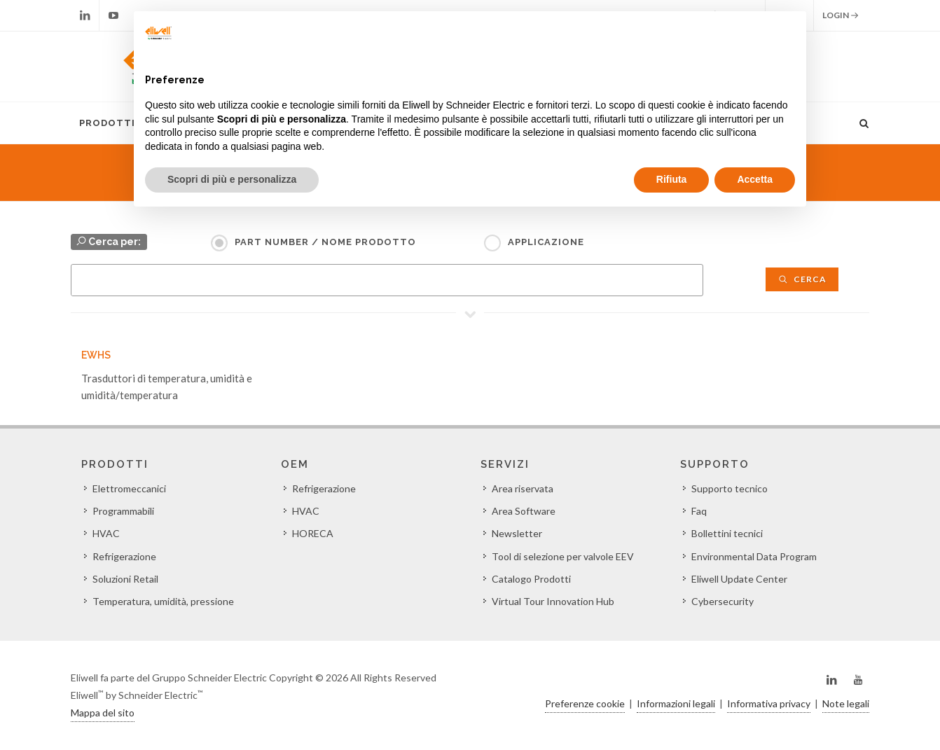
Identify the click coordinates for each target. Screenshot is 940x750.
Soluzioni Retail (125, 579)
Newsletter (517, 533)
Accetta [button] (755, 179)
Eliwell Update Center (739, 579)
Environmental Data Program (754, 556)
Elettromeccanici (129, 488)
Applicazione (546, 242)
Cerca (802, 279)
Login (840, 15)
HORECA (312, 533)
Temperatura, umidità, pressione (163, 601)
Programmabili (123, 511)
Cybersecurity (722, 601)
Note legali (845, 703)
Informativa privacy (768, 703)
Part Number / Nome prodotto (325, 242)
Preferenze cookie (585, 703)
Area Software (523, 511)
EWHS (96, 355)
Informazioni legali (676, 703)
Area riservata (522, 488)
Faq (699, 511)
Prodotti (107, 123)
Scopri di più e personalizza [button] (231, 179)
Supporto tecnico (729, 488)
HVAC (106, 533)
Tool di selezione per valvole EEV (563, 556)
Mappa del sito (102, 712)
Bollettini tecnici (727, 533)
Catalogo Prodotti (531, 579)
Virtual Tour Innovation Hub (553, 601)
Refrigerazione (124, 556)
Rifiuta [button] (671, 179)
